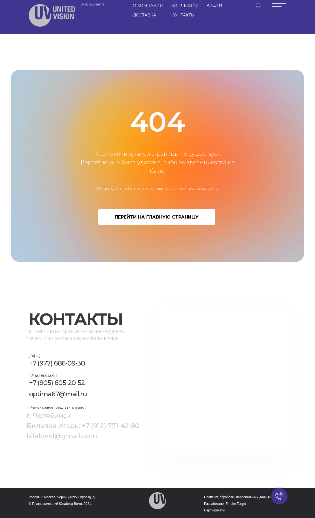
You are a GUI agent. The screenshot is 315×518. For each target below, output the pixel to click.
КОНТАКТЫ (183, 15)
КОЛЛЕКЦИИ (185, 5)
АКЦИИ (214, 5)
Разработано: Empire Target (225, 504)
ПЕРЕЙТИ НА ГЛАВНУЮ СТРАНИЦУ (157, 217)
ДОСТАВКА (144, 15)
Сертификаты (214, 510)
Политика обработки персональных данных (237, 497)
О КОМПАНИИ (148, 5)
